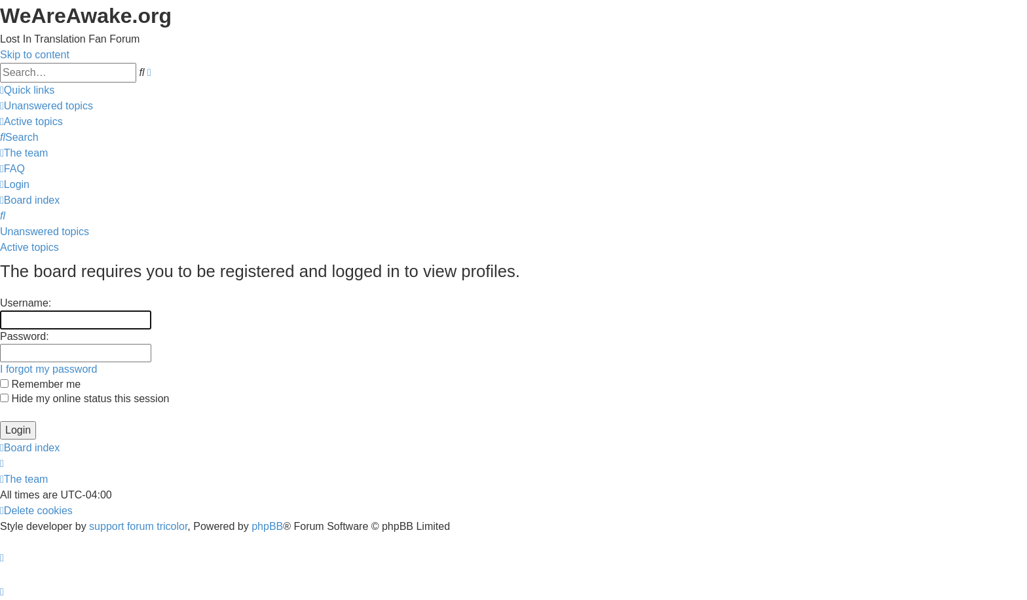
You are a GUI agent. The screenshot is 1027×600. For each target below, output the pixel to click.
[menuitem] (46, 105)
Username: (25, 303)
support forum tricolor (138, 526)
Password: (24, 336)
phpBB (267, 526)
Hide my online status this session (84, 398)
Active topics (29, 247)
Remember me (40, 384)
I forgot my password (49, 369)
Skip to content (34, 54)
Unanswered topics (44, 231)
